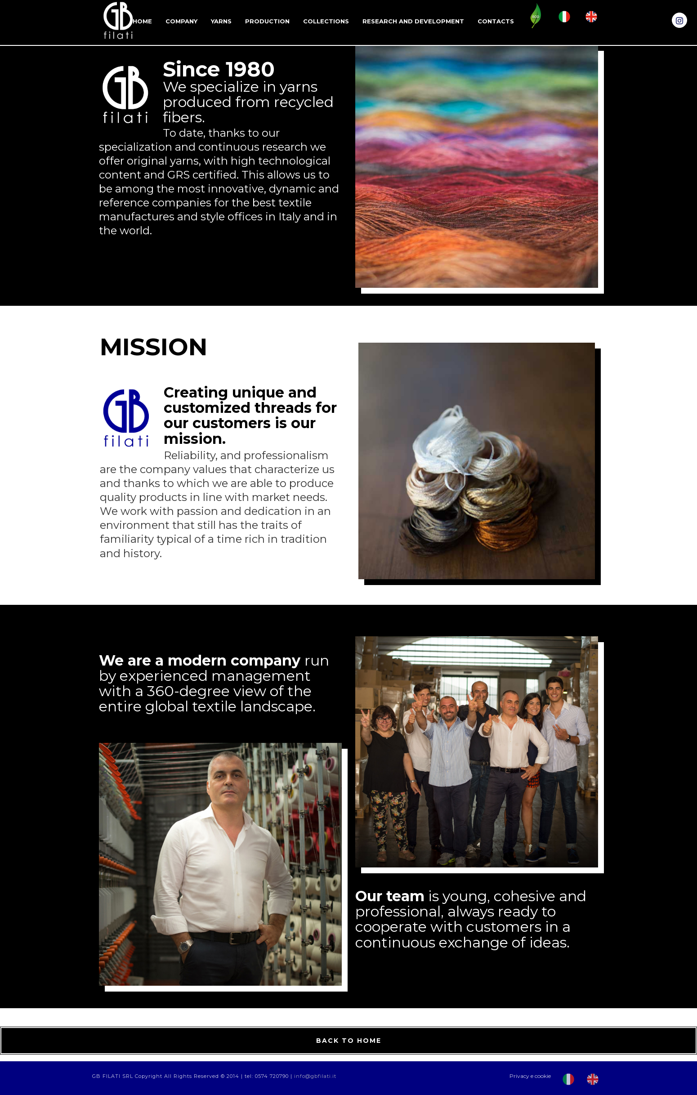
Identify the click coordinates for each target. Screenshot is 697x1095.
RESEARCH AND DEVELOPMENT (413, 21)
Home (142, 21)
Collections (326, 21)
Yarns (221, 21)
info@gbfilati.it (315, 1076)
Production (267, 21)
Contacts (496, 21)
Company (181, 21)
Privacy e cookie (530, 1076)
